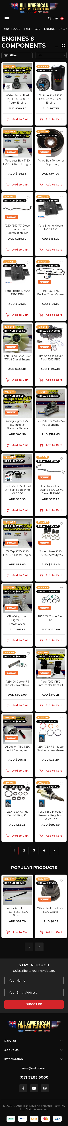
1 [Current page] (14, 850)
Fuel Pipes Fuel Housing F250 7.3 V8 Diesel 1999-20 (51, 490)
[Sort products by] (51, 55)
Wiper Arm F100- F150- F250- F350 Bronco (17, 912)
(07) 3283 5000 (34, 1077)
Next (39, 947)
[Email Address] (34, 992)
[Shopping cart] (56, 19)
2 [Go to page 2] (24, 850)
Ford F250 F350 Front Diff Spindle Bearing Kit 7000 (17, 490)
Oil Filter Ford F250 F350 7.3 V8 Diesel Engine (51, 99)
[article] (17, 907)
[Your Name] (34, 980)
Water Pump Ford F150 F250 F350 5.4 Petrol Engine (17, 99)
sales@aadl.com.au (34, 1068)
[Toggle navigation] (7, 19)
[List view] (56, 46)
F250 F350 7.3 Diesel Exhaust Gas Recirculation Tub (17, 229)
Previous (29, 947)
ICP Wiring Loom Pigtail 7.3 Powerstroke (17, 620)
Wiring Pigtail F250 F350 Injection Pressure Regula (17, 424)
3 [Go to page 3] (34, 850)
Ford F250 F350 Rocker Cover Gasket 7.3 (50, 294)
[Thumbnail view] (63, 46)
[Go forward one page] (54, 850)
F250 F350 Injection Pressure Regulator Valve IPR (50, 815)
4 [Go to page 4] (44, 850)
